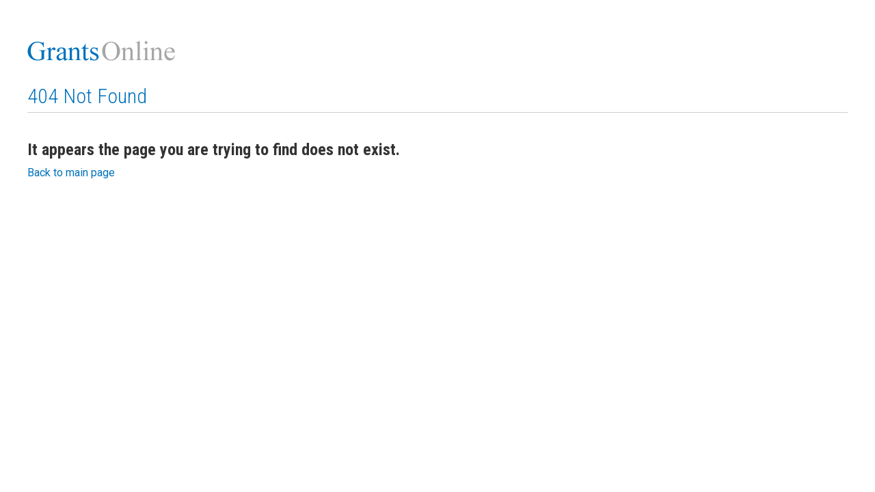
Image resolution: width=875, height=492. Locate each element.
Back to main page (71, 172)
